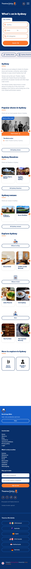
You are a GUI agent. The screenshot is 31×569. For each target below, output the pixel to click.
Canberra (4, 462)
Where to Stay (15, 245)
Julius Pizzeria (7, 302)
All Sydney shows (15, 150)
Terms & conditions (7, 441)
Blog (3, 438)
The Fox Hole (7, 338)
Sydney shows (8, 55)
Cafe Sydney (22, 302)
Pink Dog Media (14, 562)
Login (3, 445)
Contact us (5, 440)
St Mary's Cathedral (6, 216)
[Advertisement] (15, 390)
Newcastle (5, 460)
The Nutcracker (8, 138)
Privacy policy (6, 443)
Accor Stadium (22, 215)
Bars (15, 318)
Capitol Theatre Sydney (20, 178)
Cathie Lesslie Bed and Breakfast (22, 267)
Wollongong (5, 466)
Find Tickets (15, 134)
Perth (3, 459)
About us (4, 436)
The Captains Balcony (22, 339)
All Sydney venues (15, 226)
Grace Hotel (7, 266)
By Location (6, 19)
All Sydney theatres (15, 188)
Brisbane (4, 457)
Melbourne (5, 455)
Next (29, 131)
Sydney (4, 453)
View (15, 420)
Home (3, 434)
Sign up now (15, 485)
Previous (1, 131)
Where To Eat (15, 281)
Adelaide (4, 464)
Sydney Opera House (7, 177)
